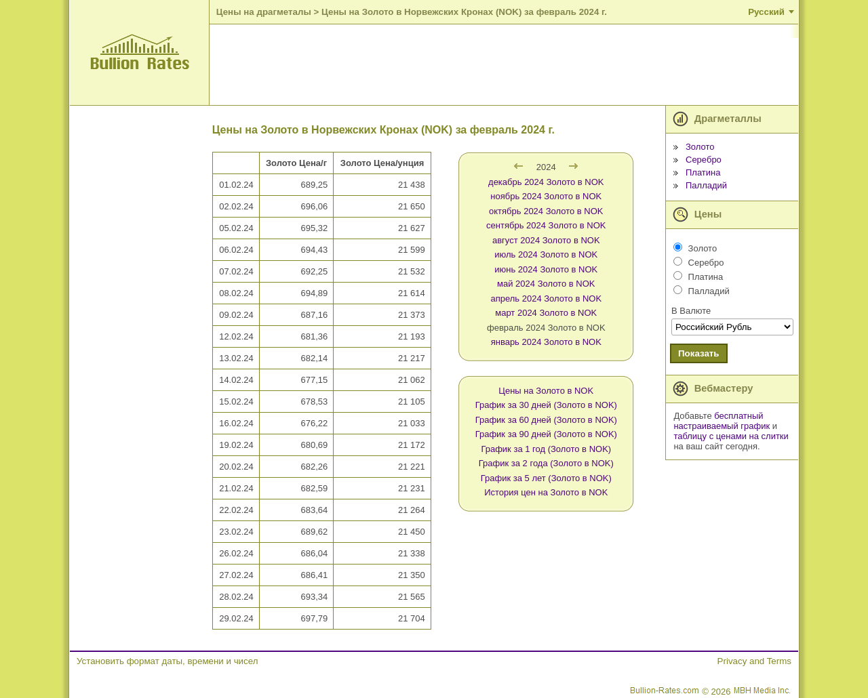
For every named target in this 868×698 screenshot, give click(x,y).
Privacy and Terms (754, 661)
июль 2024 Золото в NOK (545, 254)
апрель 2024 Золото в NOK (545, 298)
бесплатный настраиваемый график (721, 421)
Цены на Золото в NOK (545, 391)
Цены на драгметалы (263, 12)
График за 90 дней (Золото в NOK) (546, 434)
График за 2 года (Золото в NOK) (546, 463)
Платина (703, 172)
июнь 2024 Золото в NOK (545, 269)
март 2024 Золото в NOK (546, 313)
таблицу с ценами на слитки (730, 436)
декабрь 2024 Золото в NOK (546, 182)
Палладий (706, 185)
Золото (700, 147)
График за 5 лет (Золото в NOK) (546, 478)
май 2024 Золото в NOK (546, 284)
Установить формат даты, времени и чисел (167, 661)
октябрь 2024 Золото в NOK (546, 211)
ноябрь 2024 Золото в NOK (545, 196)
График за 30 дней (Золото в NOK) (546, 405)
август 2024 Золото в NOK (546, 240)
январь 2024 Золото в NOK (546, 342)
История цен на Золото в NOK (546, 492)
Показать (698, 353)
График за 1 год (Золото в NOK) (546, 449)
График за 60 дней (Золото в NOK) (546, 420)
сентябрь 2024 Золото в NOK (546, 225)
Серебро (704, 160)
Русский (766, 12)
